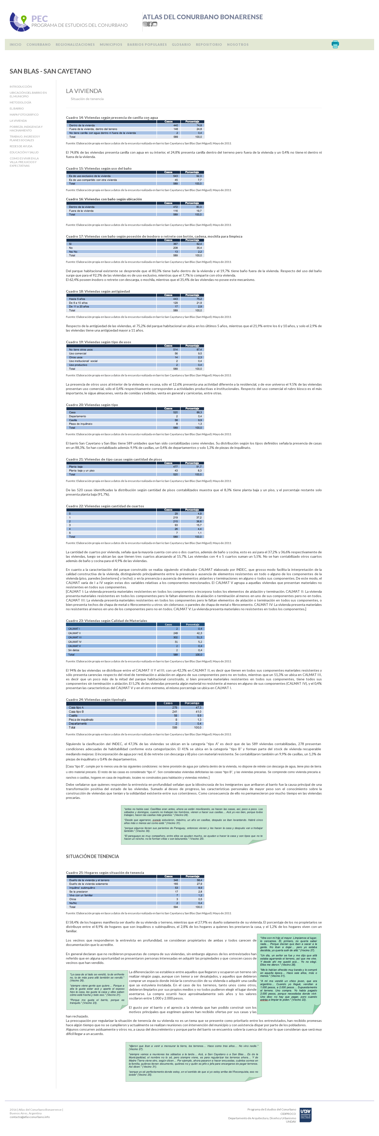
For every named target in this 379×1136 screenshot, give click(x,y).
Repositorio (209, 44)
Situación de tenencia (87, 99)
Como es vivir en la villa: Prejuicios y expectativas (24, 162)
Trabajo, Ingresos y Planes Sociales (25, 138)
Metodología (20, 102)
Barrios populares (147, 44)
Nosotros (238, 44)
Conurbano (39, 44)
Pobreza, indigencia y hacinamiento (26, 128)
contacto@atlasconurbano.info (30, 1117)
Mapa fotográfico (24, 114)
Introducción (21, 86)
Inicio (16, 44)
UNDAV (291, 1121)
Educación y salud (24, 152)
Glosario (181, 44)
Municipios (111, 44)
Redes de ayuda (21, 146)
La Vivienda (18, 120)
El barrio (17, 108)
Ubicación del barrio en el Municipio (28, 94)
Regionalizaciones (75, 44)
